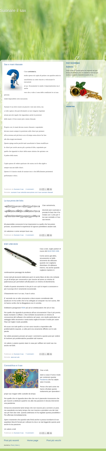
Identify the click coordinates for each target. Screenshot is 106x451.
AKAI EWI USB (53, 251)
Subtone (69, 67)
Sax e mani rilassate (13, 64)
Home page (32, 440)
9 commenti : (30, 433)
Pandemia (44, 380)
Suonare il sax (13, 10)
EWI (23, 308)
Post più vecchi (54, 440)
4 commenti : (30, 189)
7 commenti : (30, 354)
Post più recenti (11, 440)
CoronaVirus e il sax (13, 365)
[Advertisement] (21, 38)
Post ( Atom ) (15, 445)
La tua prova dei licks (13, 201)
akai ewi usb (15, 357)
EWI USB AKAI (11, 244)
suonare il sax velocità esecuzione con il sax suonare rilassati (32, 192)
